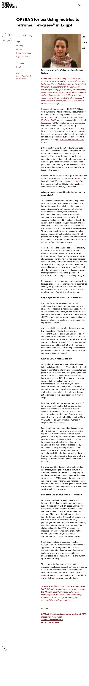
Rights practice (22, 56)
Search (79, 5)
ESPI (43, 303)
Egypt (18, 67)
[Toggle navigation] (85, 5)
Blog (30, 35)
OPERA (19, 49)
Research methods (23, 53)
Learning (19, 45)
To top (4, 648)
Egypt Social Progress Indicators (70, 139)
